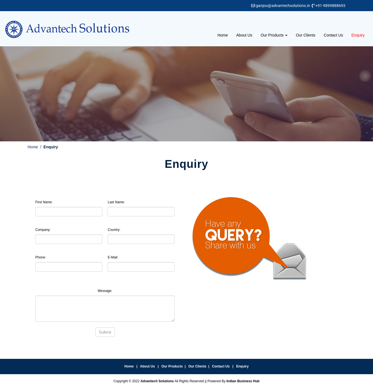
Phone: (40, 257)
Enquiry (358, 35)
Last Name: (116, 202)
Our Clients (305, 35)
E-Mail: (113, 257)
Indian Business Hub (243, 381)
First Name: (44, 202)
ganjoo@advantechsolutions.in (283, 5)
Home (222, 35)
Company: (43, 230)
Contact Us (333, 35)
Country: (114, 230)
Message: (105, 291)
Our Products (274, 35)
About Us (244, 35)
